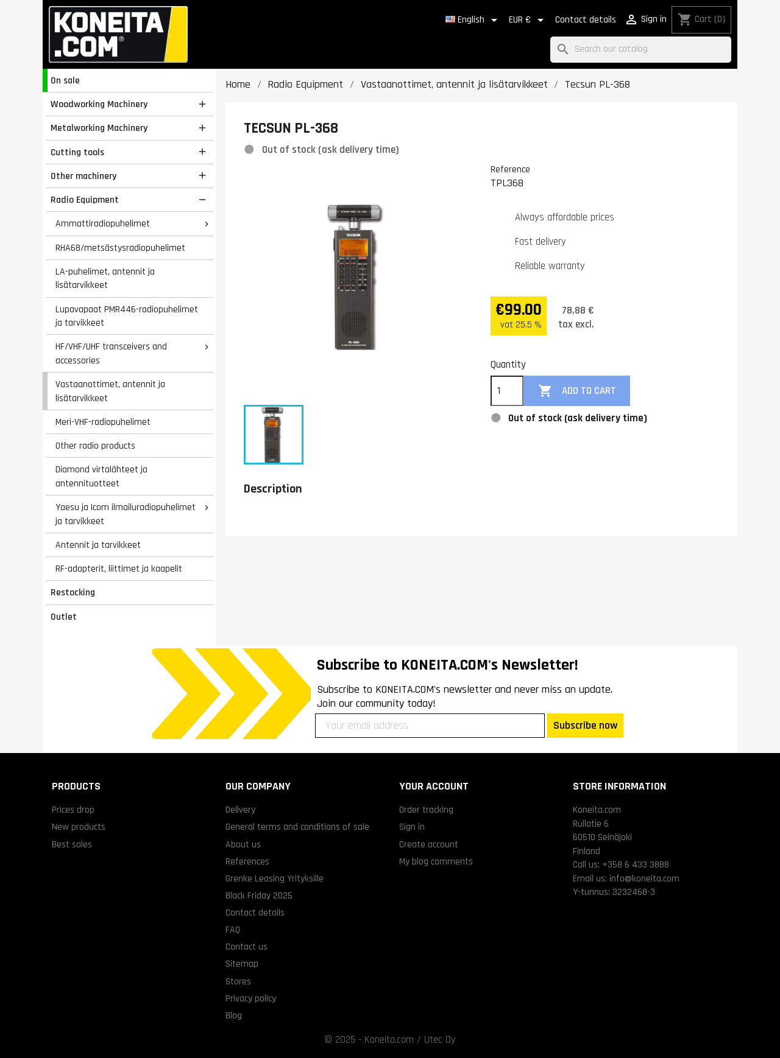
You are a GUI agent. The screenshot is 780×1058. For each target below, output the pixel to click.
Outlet (64, 617)
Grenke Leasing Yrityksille (274, 878)
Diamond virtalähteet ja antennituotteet (101, 476)
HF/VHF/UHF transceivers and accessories (111, 353)
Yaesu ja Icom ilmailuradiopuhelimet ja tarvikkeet (125, 514)
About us (243, 844)
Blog (233, 1015)
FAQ (232, 929)
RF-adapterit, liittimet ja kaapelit (118, 568)
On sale (65, 80)
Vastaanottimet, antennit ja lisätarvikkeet (110, 391)
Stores (238, 981)
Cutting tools (77, 152)
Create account (428, 844)
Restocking (73, 592)
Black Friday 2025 (258, 895)
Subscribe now (585, 725)
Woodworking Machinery (99, 104)
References (247, 861)
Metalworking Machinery (99, 128)
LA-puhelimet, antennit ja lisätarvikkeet (105, 278)
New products (78, 827)
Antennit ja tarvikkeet (98, 545)
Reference (510, 169)
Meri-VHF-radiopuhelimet (103, 422)
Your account (434, 786)
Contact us (246, 947)
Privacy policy (250, 998)
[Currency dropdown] (528, 20)
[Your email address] (430, 725)
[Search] (640, 50)
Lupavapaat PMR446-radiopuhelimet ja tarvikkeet (126, 316)
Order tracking (426, 810)
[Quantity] (507, 391)
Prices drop (73, 810)
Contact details (585, 19)
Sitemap (241, 964)
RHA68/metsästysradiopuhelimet (120, 248)
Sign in (412, 827)
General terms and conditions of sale (297, 827)
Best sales (72, 844)
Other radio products (95, 446)
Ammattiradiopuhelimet (102, 223)
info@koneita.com (644, 878)
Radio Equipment (85, 200)
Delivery (240, 810)
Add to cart (577, 391)
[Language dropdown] (473, 20)
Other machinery (83, 176)
